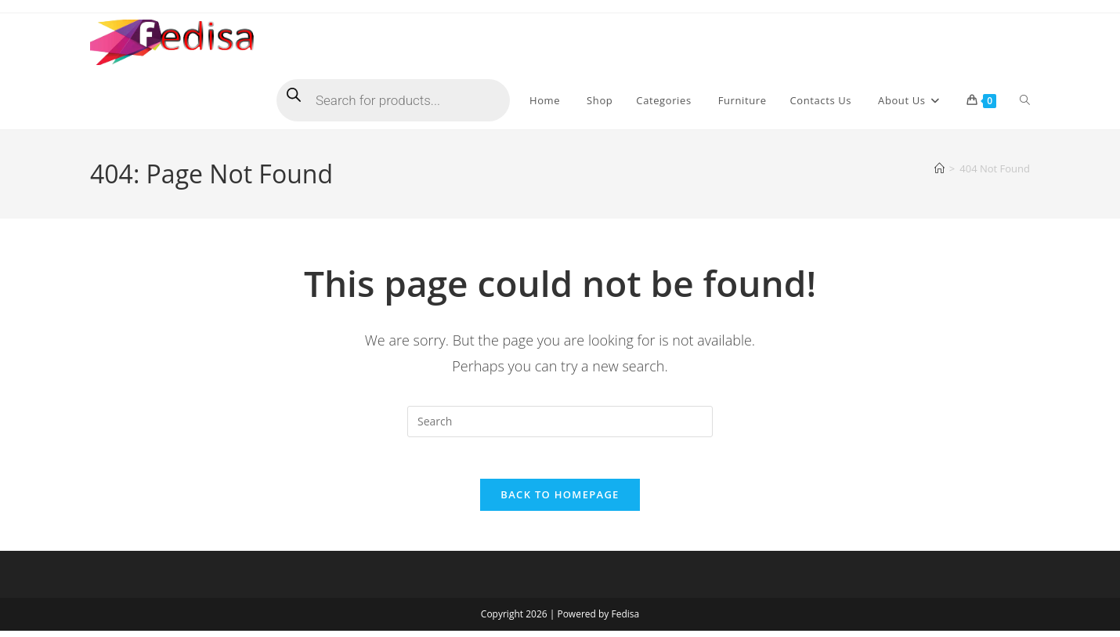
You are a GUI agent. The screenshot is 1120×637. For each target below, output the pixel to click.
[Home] (939, 168)
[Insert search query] (560, 421)
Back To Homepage (559, 501)
